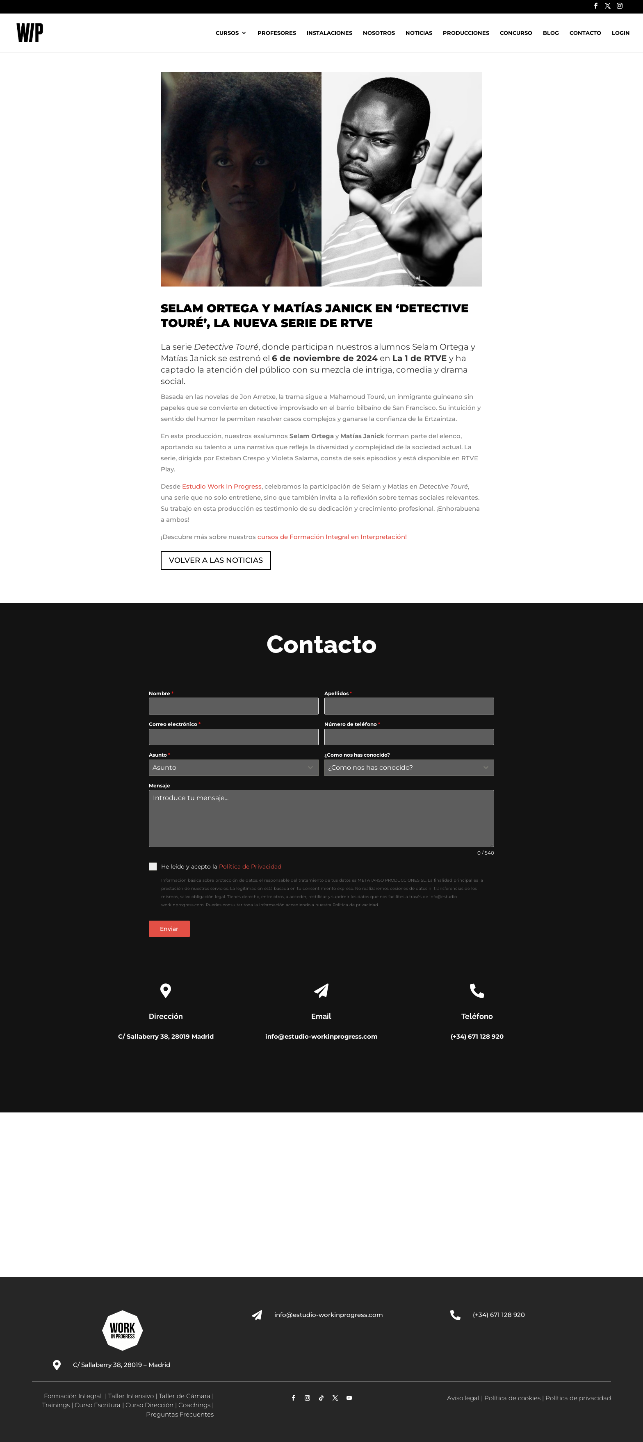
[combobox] (234, 768)
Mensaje (159, 785)
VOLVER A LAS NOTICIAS (216, 560)
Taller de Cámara (184, 1396)
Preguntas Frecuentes (180, 1414)
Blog (551, 33)
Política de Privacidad (250, 866)
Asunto (159, 755)
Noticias (419, 33)
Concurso (516, 33)
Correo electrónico (175, 724)
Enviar (169, 929)
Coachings (194, 1405)
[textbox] (226, 768)
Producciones (466, 33)
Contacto (585, 33)
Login (621, 33)
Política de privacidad (578, 1398)
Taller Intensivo (131, 1396)
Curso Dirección (149, 1405)
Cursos (227, 33)
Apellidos (338, 693)
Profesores (277, 33)
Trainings (56, 1405)
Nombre (161, 693)
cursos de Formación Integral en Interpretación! (332, 537)
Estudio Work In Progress (222, 486)
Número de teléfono (352, 724)
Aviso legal (463, 1398)
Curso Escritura (98, 1405)
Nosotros (379, 33)
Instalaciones (329, 33)
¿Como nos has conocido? (357, 755)
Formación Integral (73, 1396)
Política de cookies (512, 1398)
